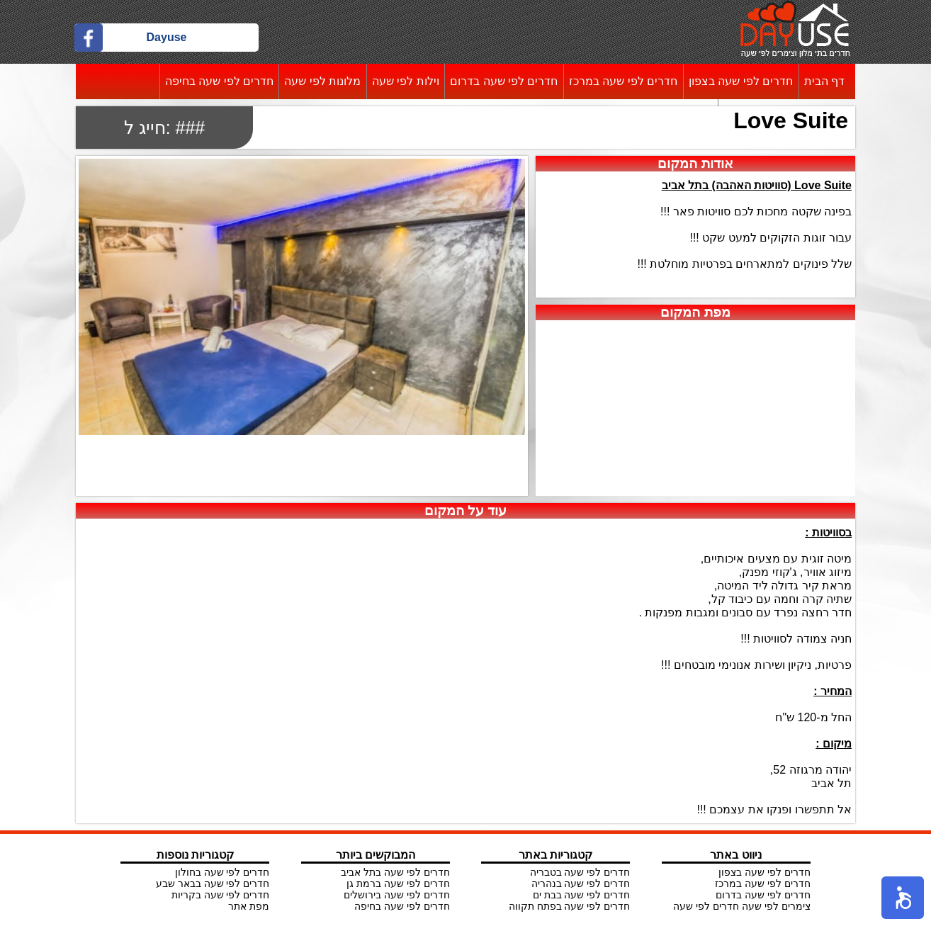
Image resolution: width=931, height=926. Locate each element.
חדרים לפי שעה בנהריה (581, 883)
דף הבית (824, 81)
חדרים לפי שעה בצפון (741, 81)
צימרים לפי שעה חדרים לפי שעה (741, 906)
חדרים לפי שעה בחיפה (219, 81)
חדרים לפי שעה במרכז (623, 81)
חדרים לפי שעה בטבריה (580, 872)
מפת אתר (248, 906)
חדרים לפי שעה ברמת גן (398, 883)
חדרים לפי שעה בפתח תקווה (570, 906)
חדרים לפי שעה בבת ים (582, 894)
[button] (902, 897)
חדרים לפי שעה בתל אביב (395, 872)
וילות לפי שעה (405, 81)
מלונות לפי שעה (322, 81)
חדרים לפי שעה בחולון (222, 872)
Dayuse (167, 37)
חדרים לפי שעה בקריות (220, 894)
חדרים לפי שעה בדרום (504, 81)
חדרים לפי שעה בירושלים (397, 894)
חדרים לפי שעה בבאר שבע (213, 883)
